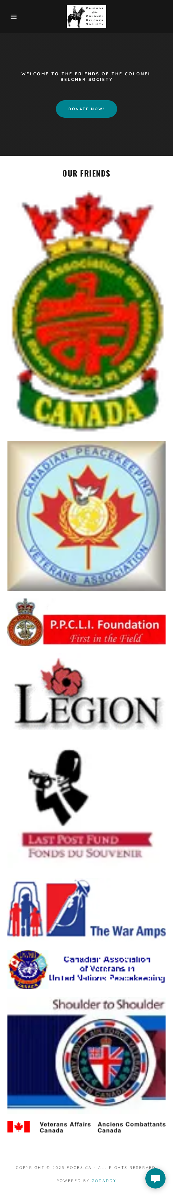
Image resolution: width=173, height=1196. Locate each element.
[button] (11, 17)
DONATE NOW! (86, 108)
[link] (87, 16)
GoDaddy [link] (104, 1180)
